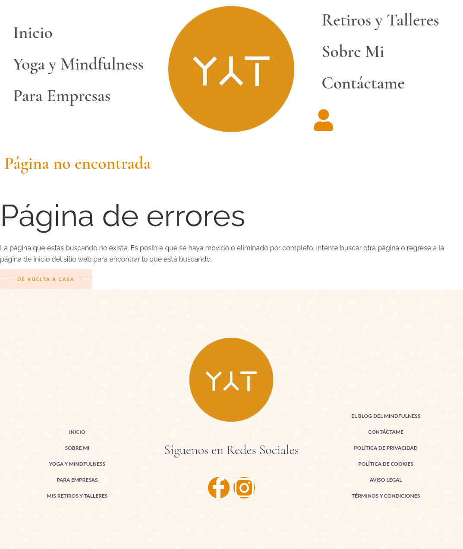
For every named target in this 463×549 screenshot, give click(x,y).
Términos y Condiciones (386, 495)
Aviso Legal (386, 479)
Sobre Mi (352, 51)
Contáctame (362, 83)
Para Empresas (61, 95)
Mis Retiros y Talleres (77, 495)
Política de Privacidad (386, 448)
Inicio (33, 32)
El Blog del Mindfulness (385, 416)
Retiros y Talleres (380, 19)
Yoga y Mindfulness (78, 64)
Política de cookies (385, 464)
